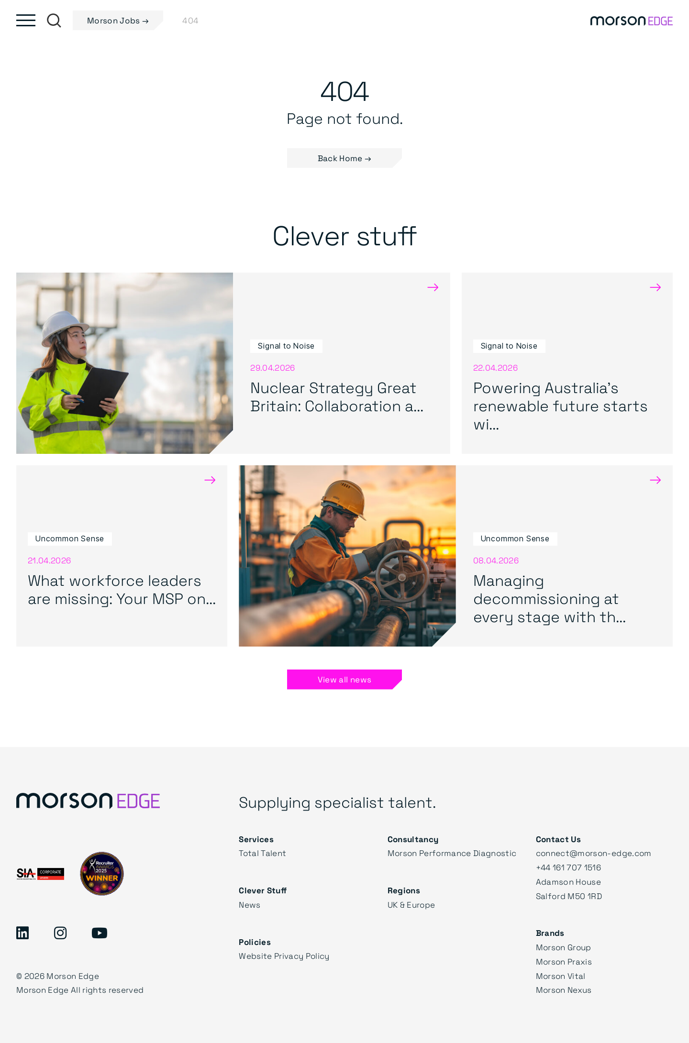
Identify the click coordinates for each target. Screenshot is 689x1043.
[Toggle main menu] (25, 20)
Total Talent (263, 852)
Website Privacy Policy (284, 955)
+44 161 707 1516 (569, 867)
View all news (344, 679)
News (249, 904)
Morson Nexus (564, 989)
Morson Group (564, 947)
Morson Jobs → (118, 20)
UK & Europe (412, 904)
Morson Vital (561, 975)
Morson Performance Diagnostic (453, 852)
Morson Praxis (564, 961)
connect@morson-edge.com (595, 852)
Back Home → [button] (345, 158)
